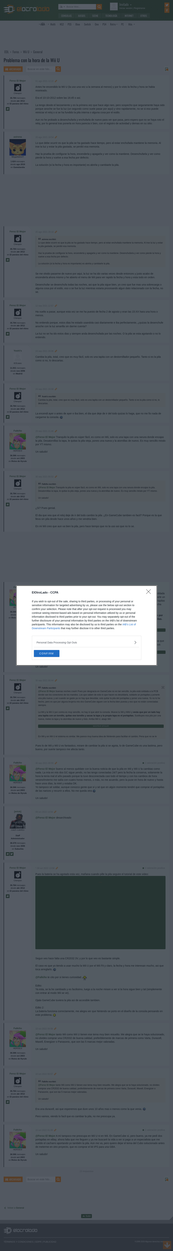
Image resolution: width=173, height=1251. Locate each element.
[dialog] (86, 625)
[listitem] (87, 642)
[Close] (149, 592)
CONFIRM (51, 653)
